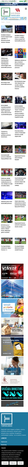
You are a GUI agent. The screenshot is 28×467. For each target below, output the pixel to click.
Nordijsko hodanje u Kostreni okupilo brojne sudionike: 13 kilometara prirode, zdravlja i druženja (6, 38)
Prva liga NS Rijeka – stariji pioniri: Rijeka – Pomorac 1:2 (6, 248)
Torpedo (3, 22)
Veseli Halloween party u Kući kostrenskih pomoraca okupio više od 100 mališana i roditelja (20, 182)
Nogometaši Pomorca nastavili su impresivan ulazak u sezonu (20, 224)
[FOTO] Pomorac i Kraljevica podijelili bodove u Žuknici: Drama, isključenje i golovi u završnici (5, 228)
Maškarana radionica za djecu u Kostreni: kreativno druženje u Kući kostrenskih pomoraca (20, 64)
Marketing (4, 444)
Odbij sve (13, 463)
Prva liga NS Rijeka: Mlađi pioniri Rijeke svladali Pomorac (19, 248)
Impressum (4, 441)
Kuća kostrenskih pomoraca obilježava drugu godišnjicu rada (6, 156)
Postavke (5, 463)
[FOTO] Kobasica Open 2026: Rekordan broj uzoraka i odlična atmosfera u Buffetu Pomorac (20, 85)
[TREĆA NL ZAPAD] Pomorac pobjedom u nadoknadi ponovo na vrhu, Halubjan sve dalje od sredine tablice (6, 182)
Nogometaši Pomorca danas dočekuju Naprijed (20, 157)
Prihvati (20, 463)
